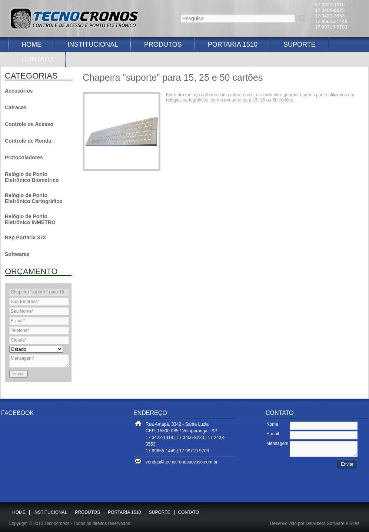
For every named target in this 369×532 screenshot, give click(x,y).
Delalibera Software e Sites (332, 523)
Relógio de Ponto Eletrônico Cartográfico (34, 198)
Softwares (17, 254)
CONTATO (37, 59)
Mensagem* (39, 361)
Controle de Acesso (29, 124)
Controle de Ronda (28, 141)
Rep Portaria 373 (25, 237)
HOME (31, 44)
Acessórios (19, 91)
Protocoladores (24, 157)
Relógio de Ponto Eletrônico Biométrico (32, 177)
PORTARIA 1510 (232, 44)
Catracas (16, 107)
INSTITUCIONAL (92, 44)
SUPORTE (299, 44)
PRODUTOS (163, 44)
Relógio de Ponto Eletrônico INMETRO (30, 219)
